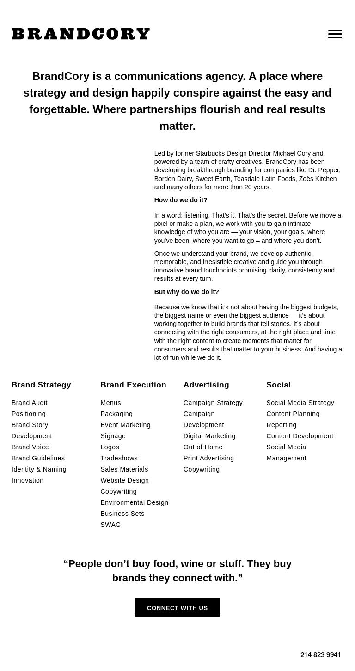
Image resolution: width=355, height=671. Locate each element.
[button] (177, 607)
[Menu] (335, 34)
